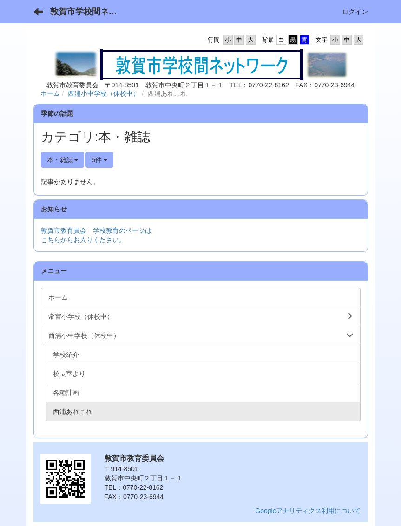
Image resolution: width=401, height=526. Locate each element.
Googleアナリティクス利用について (308, 510)
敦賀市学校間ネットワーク (89, 11)
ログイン (355, 11)
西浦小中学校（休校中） (103, 93)
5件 (99, 160)
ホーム (50, 93)
